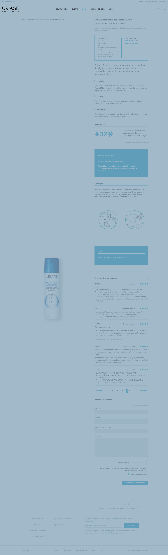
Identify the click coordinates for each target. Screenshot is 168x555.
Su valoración (123, 462)
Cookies (93, 550)
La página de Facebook (63, 519)
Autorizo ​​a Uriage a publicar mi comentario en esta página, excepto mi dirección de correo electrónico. (121, 469)
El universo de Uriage (9, 1)
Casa (21, 19)
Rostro (84, 9)
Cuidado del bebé (98, 9)
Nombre (97, 418)
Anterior (98, 391)
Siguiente (144, 391)
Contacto (162, 1)
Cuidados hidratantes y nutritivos (39, 19)
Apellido (98, 408)
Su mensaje (98, 437)
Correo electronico (102, 427)
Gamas (110, 9)
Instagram (59, 524)
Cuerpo (75, 9)
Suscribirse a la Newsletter (137, 474)
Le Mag (141, 1)
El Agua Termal (62, 9)
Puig (101, 550)
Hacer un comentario (132, 44)
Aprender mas (142, 470)
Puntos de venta (151, 1)
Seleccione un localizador (138, 550)
